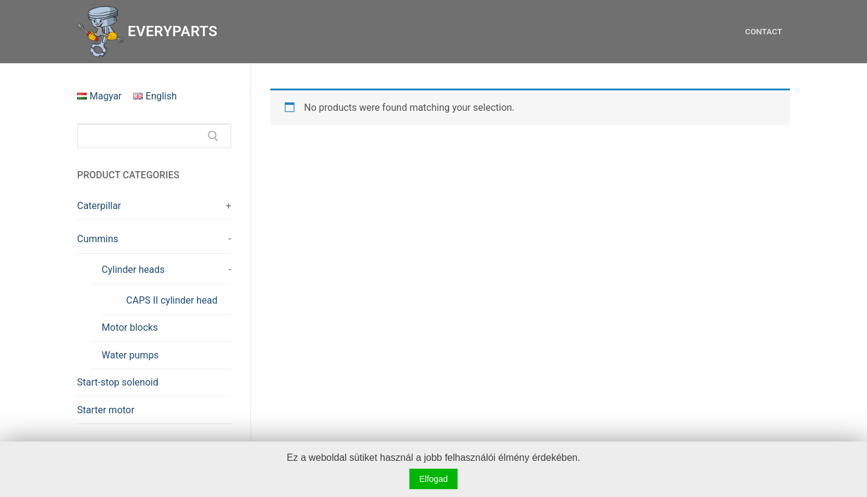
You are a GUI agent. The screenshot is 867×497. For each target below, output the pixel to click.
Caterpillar (99, 205)
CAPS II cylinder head (172, 300)
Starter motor (105, 410)
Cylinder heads (133, 269)
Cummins (97, 239)
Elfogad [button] (433, 479)
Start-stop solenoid (117, 382)
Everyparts (172, 31)
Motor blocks (130, 327)
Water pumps (130, 355)
